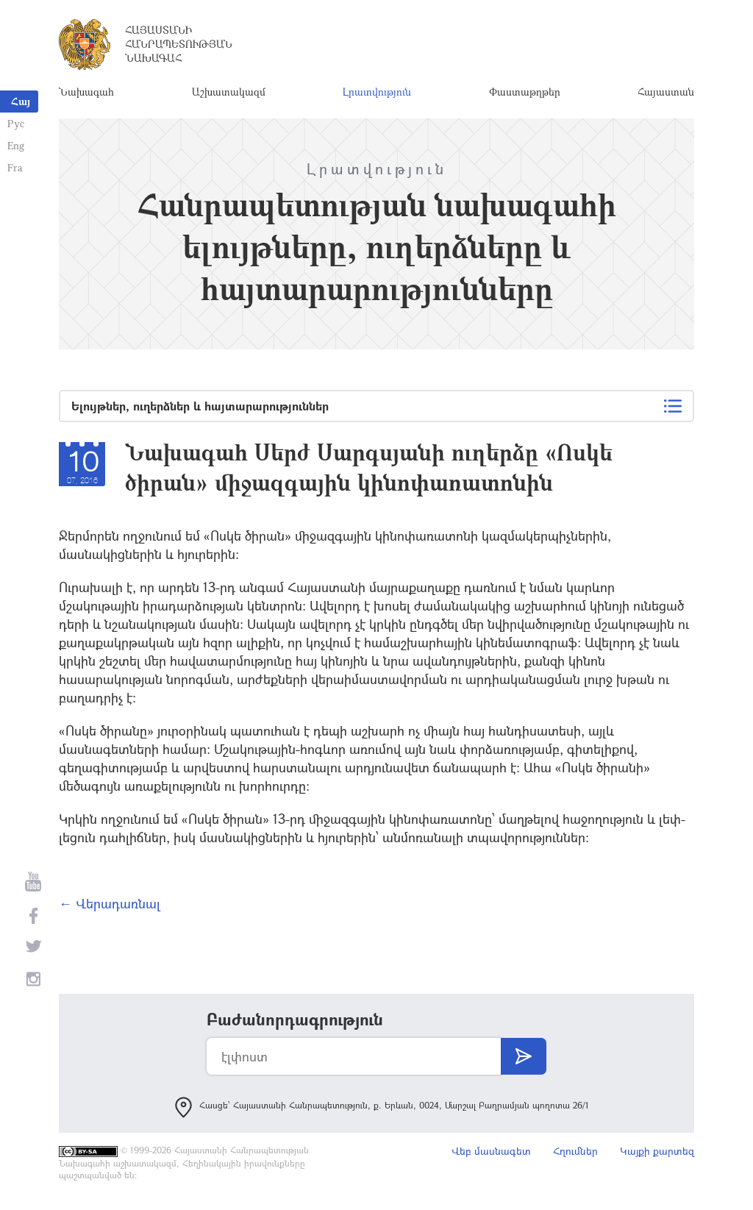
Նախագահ (86, 92)
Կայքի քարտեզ (657, 1151)
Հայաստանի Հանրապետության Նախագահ (178, 44)
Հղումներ (575, 1151)
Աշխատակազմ (228, 92)
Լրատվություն (377, 92)
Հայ (20, 101)
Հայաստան (666, 92)
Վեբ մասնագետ (491, 1151)
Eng (15, 145)
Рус (15, 123)
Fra (15, 167)
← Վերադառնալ (109, 903)
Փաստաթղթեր (524, 92)
